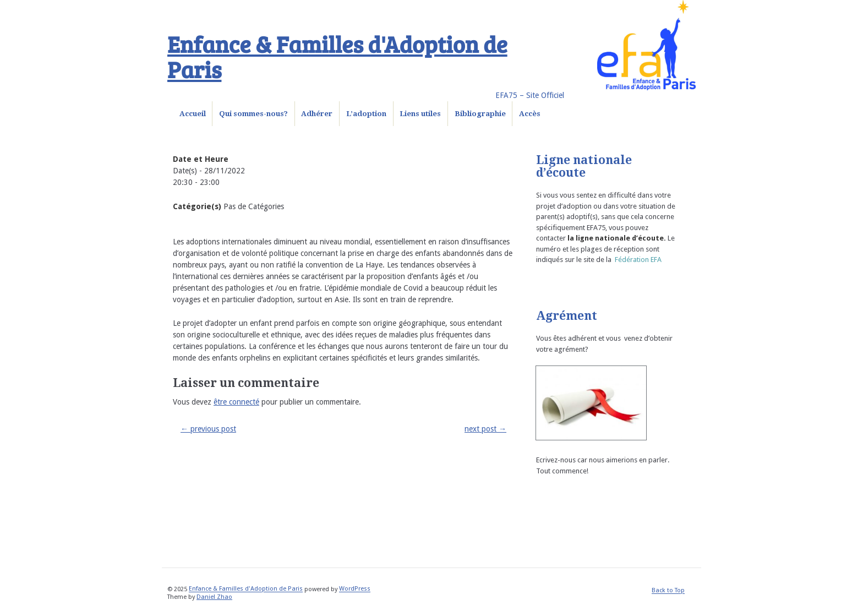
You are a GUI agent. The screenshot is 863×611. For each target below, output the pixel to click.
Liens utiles (420, 114)
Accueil (192, 114)
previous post (208, 428)
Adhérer (316, 114)
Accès (529, 114)
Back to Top (668, 590)
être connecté (236, 401)
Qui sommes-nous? (253, 114)
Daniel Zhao (214, 597)
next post (485, 428)
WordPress (354, 589)
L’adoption (366, 114)
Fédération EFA (638, 259)
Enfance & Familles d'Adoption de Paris (337, 56)
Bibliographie (480, 114)
